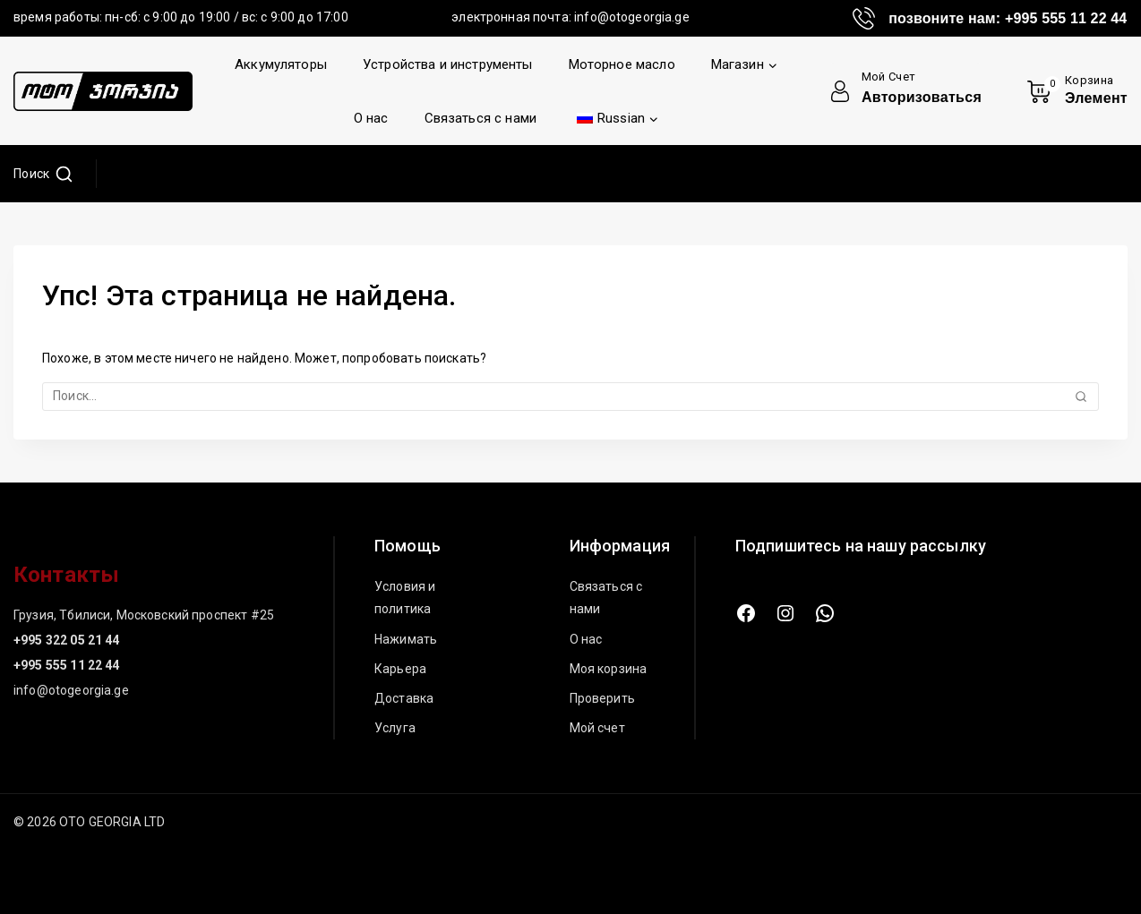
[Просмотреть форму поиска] (43, 173)
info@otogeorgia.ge (632, 17)
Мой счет (597, 728)
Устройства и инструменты (448, 64)
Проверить (602, 698)
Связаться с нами (480, 118)
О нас (371, 118)
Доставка (403, 698)
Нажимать (405, 639)
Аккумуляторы (281, 64)
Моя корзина (609, 669)
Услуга (395, 728)
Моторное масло (622, 64)
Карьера (400, 669)
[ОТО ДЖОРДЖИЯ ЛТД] (103, 91)
